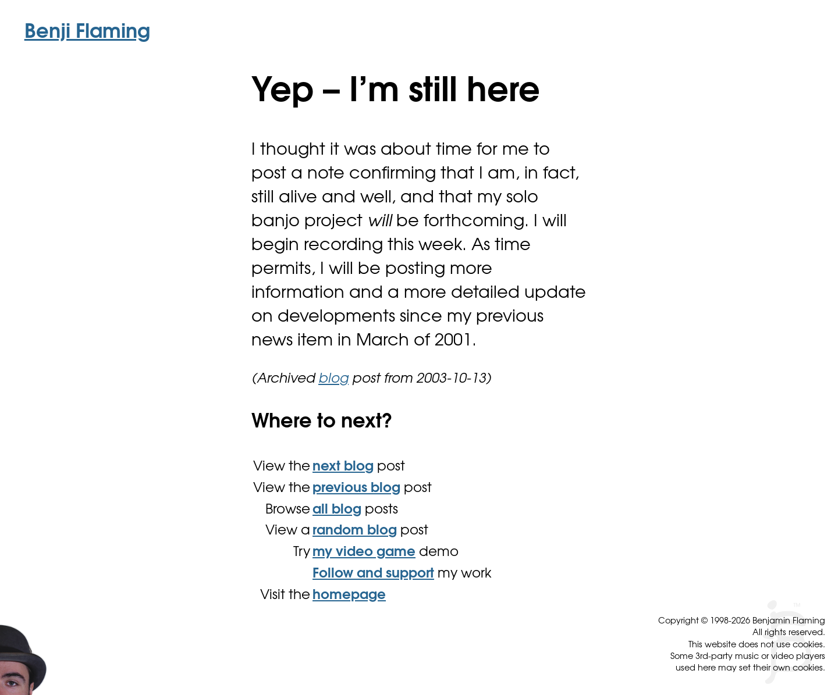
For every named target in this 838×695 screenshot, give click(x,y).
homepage (349, 596)
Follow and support (373, 574)
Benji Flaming (87, 33)
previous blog (356, 489)
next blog (343, 467)
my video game (364, 552)
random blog (355, 531)
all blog (337, 510)
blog (333, 379)
